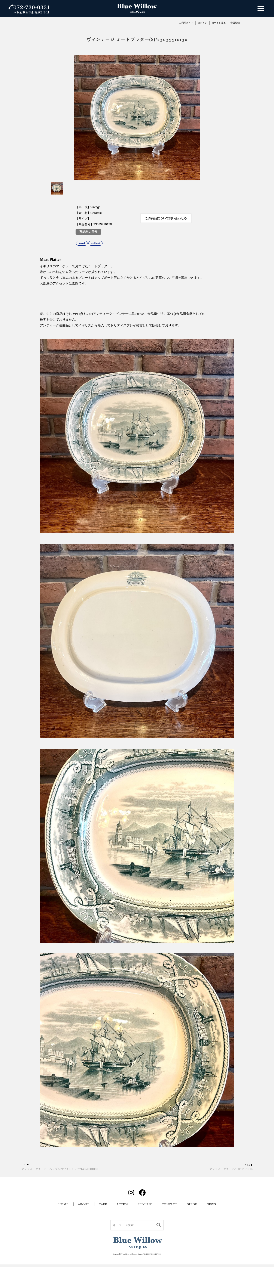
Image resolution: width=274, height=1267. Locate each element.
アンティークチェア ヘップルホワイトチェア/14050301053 (59, 1167)
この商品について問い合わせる (166, 218)
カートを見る (219, 22)
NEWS (211, 1204)
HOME (63, 1204)
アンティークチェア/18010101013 (231, 1167)
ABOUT (83, 1204)
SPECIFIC (145, 1204)
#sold (82, 243)
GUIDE (192, 1204)
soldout (95, 243)
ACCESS (122, 1204)
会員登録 (235, 22)
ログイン (202, 22)
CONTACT (169, 1204)
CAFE (103, 1204)
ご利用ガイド (186, 22)
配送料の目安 (88, 231)
